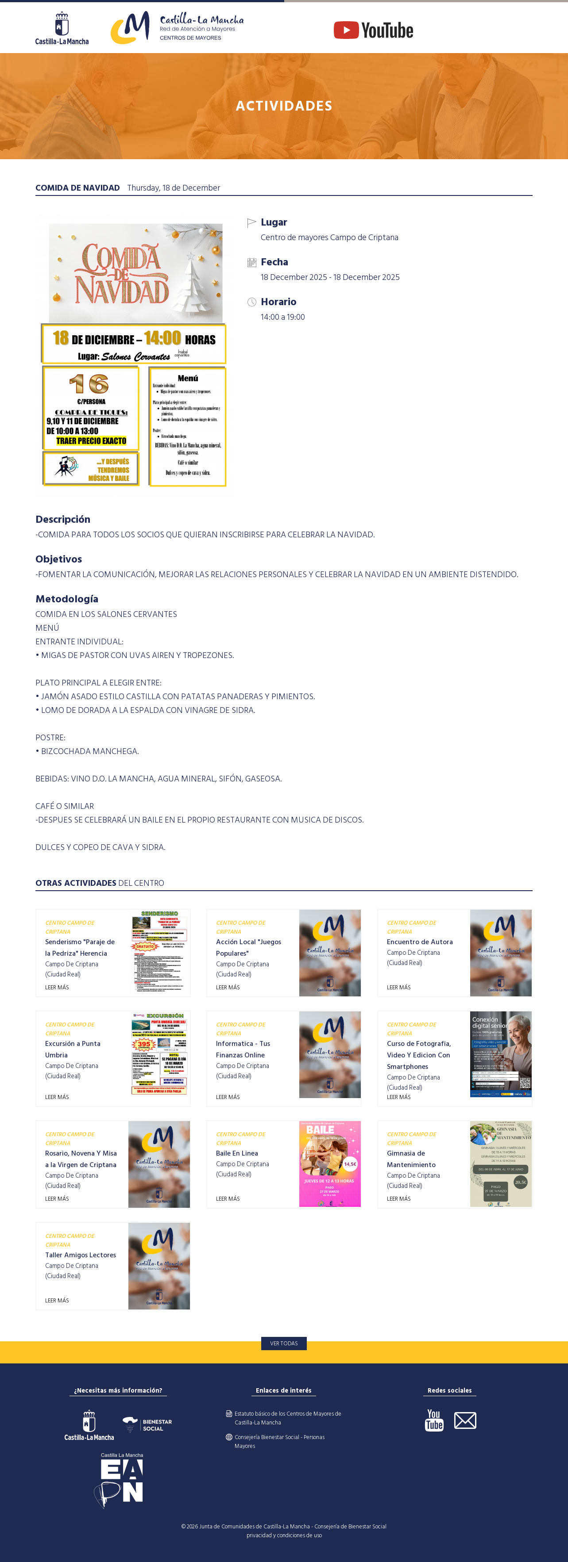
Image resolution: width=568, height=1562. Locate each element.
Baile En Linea (237, 1153)
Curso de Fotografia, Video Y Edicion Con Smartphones (419, 1055)
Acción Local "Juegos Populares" (248, 947)
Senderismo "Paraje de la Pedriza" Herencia (80, 947)
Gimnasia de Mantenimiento (411, 1159)
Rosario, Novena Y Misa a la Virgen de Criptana (81, 1159)
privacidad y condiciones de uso (284, 1535)
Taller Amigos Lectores (80, 1255)
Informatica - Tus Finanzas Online (243, 1049)
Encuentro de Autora (420, 942)
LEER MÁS (57, 987)
